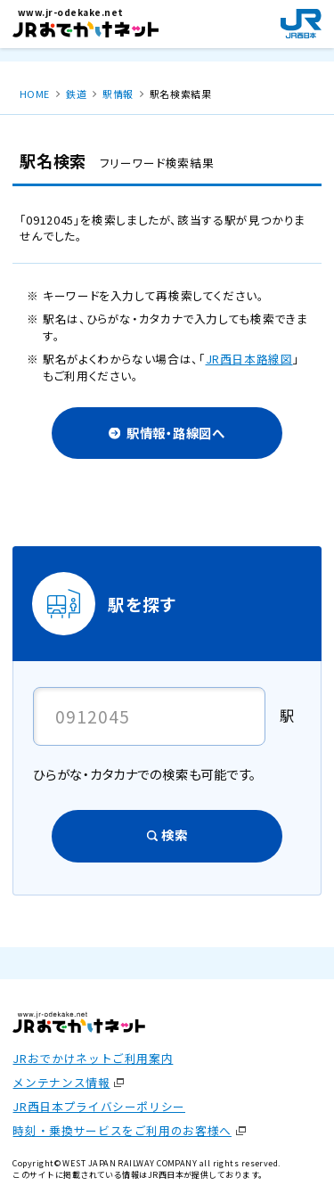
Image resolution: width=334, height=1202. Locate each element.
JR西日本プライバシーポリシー (98, 1106)
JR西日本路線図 (249, 358)
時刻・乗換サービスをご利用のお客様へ (121, 1130)
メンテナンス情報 (61, 1082)
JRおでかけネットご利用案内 (92, 1058)
